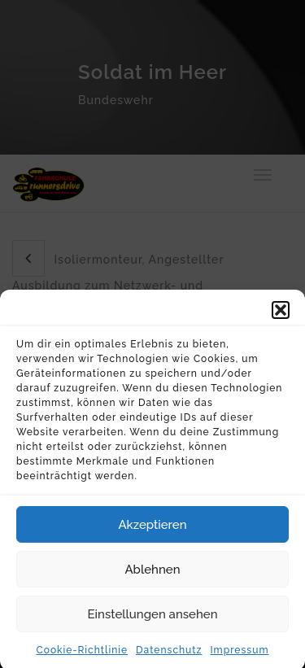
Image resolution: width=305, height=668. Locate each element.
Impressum (239, 655)
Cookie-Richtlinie (83, 655)
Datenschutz (169, 655)
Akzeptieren (152, 530)
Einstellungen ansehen (153, 620)
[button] (280, 316)
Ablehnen (152, 575)
